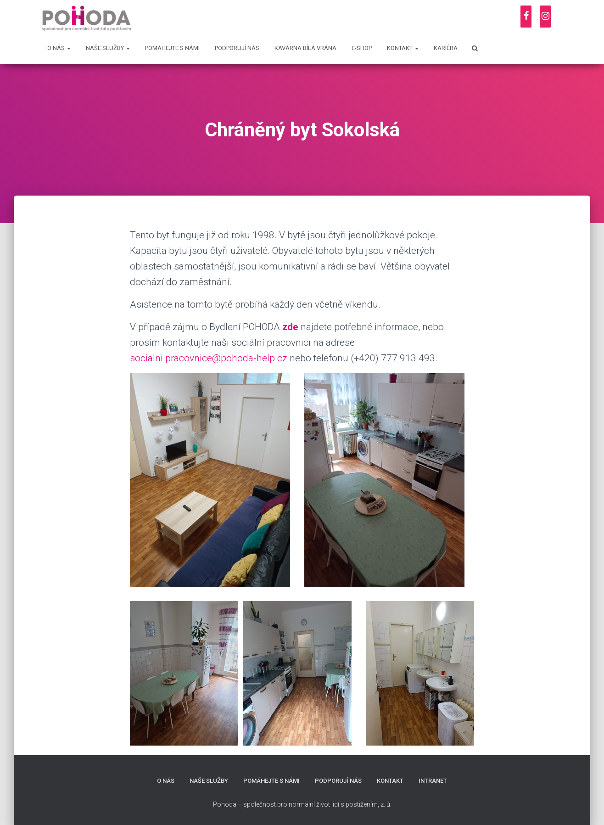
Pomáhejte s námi (172, 48)
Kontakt (403, 48)
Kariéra (446, 48)
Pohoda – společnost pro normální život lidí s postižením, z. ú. (302, 804)
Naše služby (108, 48)
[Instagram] (545, 17)
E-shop (362, 48)
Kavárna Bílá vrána (305, 48)
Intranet (433, 780)
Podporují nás (237, 48)
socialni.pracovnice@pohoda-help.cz (208, 358)
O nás (59, 48)
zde (290, 326)
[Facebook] (525, 17)
